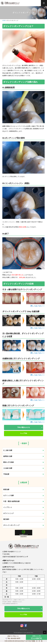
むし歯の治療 (23, 450)
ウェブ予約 (31, 433)
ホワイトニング (23, 513)
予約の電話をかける (29, 427)
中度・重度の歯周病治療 (23, 501)
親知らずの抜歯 (23, 462)
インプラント (23, 507)
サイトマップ (23, 629)
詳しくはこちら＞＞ (38, 306)
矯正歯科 (23, 519)
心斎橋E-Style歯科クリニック (10, 3)
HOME (3, 20)
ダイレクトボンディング (23, 525)
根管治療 (23, 489)
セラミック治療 (23, 495)
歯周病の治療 (23, 456)
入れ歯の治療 (23, 468)
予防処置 (23, 474)
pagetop (44, 632)
